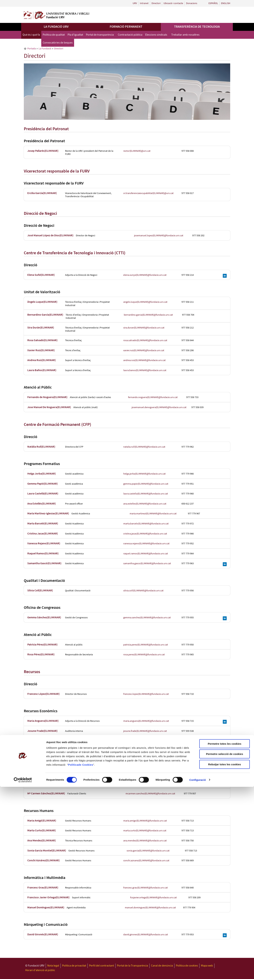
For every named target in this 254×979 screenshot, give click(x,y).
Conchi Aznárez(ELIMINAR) (43, 860)
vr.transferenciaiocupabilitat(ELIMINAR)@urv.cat (148, 193)
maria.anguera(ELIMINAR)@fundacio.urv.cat (146, 721)
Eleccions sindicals (156, 35)
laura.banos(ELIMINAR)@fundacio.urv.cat (144, 370)
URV (135, 3)
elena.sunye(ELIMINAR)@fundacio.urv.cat (145, 275)
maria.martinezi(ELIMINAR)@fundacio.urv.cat (153, 513)
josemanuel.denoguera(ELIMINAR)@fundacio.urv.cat (159, 407)
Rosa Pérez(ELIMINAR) (41, 654)
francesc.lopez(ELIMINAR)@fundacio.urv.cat (146, 694)
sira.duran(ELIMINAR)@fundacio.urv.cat (143, 327)
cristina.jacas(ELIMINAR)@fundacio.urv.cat (145, 533)
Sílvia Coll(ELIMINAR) (40, 590)
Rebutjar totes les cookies (224, 956)
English (225, 3)
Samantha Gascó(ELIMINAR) (44, 563)
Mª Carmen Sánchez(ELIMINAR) (46, 793)
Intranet (144, 3)
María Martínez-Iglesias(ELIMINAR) (48, 513)
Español (213, 3)
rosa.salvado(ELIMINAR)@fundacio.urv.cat (145, 340)
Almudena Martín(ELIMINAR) (44, 761)
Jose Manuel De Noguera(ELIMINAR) (49, 407)
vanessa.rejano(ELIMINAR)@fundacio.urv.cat (146, 543)
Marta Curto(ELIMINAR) (41, 830)
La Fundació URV (56, 27)
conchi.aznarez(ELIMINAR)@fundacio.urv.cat (146, 860)
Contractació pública (130, 35)
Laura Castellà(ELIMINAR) (42, 493)
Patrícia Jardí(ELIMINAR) (42, 771)
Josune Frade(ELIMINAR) (42, 731)
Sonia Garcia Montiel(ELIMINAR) (46, 850)
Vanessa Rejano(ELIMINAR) (43, 543)
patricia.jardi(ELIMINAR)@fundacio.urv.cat (145, 770)
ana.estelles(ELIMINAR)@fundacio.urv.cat (144, 503)
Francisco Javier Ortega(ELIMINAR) (48, 897)
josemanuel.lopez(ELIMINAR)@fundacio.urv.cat (158, 235)
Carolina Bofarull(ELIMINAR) (44, 751)
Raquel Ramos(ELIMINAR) (43, 553)
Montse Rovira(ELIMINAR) (43, 741)
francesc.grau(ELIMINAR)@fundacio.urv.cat (145, 887)
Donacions (191, 3)
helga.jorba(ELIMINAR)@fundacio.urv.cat (144, 473)
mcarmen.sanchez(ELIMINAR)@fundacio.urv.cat (150, 793)
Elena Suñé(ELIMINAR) (41, 275)
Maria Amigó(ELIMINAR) (41, 821)
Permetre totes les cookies (224, 935)
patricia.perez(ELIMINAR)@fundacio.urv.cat (145, 644)
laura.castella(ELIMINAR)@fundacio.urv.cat (145, 493)
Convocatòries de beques (58, 43)
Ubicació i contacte (173, 3)
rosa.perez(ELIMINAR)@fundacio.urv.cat (144, 654)
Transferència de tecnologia (197, 27)
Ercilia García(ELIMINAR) (42, 193)
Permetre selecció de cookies (224, 946)
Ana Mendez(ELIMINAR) (41, 840)
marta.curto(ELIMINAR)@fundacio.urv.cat (144, 830)
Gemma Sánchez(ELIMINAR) (44, 617)
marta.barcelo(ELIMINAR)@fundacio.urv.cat (146, 523)
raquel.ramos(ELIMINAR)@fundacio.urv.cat (145, 553)
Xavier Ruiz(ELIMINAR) (41, 350)
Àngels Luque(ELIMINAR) (42, 302)
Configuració (197, 972)
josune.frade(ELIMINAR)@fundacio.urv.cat (145, 731)
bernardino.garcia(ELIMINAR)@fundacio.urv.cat (148, 314)
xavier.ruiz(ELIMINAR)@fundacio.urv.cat (143, 350)
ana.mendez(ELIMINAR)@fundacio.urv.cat (145, 840)
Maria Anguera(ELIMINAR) (43, 721)
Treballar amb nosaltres (185, 35)
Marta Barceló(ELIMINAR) (42, 523)
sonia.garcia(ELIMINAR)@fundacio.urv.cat (148, 850)
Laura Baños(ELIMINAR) (41, 370)
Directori (156, 3)
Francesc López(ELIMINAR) (43, 694)
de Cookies (85, 956)
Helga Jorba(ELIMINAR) (41, 474)
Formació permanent (126, 27)
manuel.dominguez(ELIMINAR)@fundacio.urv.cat (150, 907)
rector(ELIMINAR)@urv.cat (136, 151)
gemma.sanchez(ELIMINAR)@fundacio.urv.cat (147, 617)
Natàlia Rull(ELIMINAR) (41, 447)
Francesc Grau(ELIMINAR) (42, 887)
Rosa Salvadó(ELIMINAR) (42, 340)
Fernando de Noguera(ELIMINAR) (47, 397)
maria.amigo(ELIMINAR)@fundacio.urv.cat (145, 820)
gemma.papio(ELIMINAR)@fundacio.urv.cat (145, 483)
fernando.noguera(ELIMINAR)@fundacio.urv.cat (153, 397)
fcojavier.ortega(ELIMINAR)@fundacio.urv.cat (153, 897)
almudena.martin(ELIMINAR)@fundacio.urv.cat (147, 761)
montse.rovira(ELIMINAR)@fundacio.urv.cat (146, 741)
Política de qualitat (54, 35)
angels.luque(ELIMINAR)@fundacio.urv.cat (145, 302)
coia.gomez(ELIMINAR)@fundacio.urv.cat (144, 783)
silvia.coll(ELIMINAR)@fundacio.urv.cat (143, 590)
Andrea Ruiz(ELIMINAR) (41, 360)
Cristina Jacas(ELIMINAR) (42, 533)
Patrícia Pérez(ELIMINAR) (42, 644)
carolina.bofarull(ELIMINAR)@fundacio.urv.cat (147, 751)
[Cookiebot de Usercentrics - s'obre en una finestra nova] (22, 972)
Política (73, 956)
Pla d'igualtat (75, 35)
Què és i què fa (31, 35)
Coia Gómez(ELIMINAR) (41, 784)
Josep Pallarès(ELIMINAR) (42, 151)
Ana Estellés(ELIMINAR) (41, 504)
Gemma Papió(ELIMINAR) (42, 484)
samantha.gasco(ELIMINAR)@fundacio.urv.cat (147, 563)
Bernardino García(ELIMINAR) (45, 315)
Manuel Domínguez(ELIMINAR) (45, 907)
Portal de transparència (100, 35)
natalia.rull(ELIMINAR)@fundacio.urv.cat (144, 446)
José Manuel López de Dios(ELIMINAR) (50, 235)
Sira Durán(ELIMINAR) (40, 328)
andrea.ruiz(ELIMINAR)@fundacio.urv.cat (144, 360)
